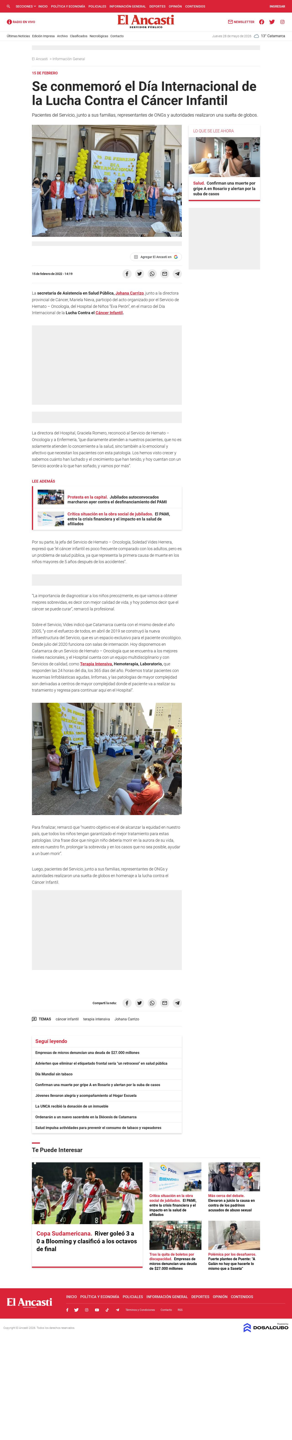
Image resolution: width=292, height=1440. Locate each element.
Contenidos (195, 6)
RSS (180, 1310)
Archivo (62, 36)
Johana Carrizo (129, 293)
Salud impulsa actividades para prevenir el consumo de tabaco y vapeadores (98, 1128)
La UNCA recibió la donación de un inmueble (71, 1106)
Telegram (117, 1310)
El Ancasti (40, 59)
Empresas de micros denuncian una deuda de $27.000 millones (87, 1053)
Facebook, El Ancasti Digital (67, 1310)
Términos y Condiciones (140, 1310)
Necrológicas (99, 36)
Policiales (97, 6)
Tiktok (107, 1310)
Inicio (43, 6)
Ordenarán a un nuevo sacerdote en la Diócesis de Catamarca (86, 1117)
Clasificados (78, 36)
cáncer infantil (67, 1019)
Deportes (157, 6)
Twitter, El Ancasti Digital (76, 1310)
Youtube (97, 1310)
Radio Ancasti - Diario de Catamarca (21, 21)
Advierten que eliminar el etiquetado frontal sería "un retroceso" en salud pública (101, 1063)
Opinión (175, 6)
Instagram (86, 1310)
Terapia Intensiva (96, 663)
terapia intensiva (96, 1019)
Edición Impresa (43, 36)
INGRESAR (277, 6)
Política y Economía (68, 6)
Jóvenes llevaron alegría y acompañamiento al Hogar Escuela (86, 1095)
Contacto (117, 36)
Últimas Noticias (18, 36)
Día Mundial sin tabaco (54, 1074)
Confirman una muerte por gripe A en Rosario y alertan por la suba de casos (97, 1085)
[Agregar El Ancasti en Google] (156, 257)
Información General (128, 6)
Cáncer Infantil (109, 312)
